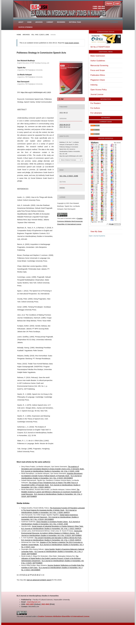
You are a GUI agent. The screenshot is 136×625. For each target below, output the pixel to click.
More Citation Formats (68, 160)
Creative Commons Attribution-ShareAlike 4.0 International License (63, 616)
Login (117, 3)
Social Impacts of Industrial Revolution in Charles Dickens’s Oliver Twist (57, 526)
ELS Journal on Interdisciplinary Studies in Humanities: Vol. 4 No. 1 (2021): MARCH (51, 528)
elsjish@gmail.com (34, 602)
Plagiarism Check (97, 80)
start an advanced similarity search (39, 580)
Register (109, 3)
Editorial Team (75, 22)
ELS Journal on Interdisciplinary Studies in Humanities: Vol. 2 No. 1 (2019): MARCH (51, 540)
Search (114, 22)
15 (35, 575)
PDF (62, 99)
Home (29, 22)
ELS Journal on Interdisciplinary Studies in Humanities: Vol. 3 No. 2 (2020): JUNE (50, 471)
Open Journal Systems (97, 236)
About (20, 22)
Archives (38, 22)
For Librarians (96, 113)
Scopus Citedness (25, 27)
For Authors (95, 108)
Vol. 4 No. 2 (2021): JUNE (40, 34)
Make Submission (97, 56)
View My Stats (96, 231)
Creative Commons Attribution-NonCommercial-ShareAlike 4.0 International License (70, 221)
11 (26, 575)
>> (43, 575)
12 (28, 575)
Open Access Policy (98, 90)
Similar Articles (23, 503)
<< (18, 575)
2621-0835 (30, 604)
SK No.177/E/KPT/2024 (100, 47)
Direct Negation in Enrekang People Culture (52, 522)
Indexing (93, 85)
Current (49, 22)
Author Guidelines (97, 61)
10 (24, 575)
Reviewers (61, 22)
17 (40, 575)
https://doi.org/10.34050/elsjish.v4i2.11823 (36, 92)
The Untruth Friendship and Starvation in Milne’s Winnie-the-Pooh (58, 538)
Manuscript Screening (99, 65)
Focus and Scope (97, 70)
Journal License (96, 94)
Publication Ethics (97, 75)
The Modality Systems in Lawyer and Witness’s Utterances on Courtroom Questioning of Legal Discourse (51, 492)
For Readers (95, 103)
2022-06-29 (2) (64, 125)
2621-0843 (45, 604)
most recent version (72, 43)
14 (33, 575)
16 (37, 575)
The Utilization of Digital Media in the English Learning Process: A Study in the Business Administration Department (51, 558)
